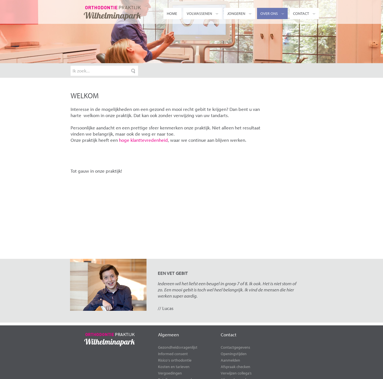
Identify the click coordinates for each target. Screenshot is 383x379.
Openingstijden (234, 353)
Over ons (272, 13)
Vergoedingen (170, 373)
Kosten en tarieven (174, 366)
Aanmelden (230, 360)
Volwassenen (203, 13)
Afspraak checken (235, 366)
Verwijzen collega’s (236, 373)
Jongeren (239, 13)
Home (172, 13)
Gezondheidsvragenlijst (177, 347)
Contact (304, 13)
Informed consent (173, 353)
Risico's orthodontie (175, 360)
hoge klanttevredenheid (143, 140)
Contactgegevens (235, 347)
